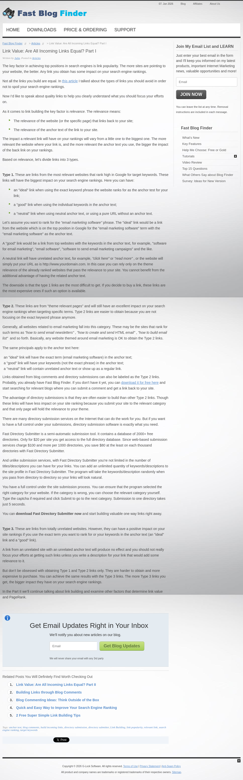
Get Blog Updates (122, 645)
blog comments (31, 727)
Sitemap (176, 772)
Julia (17, 57)
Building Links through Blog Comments (49, 692)
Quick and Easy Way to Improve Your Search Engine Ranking (66, 708)
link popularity (135, 727)
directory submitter (98, 727)
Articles (35, 43)
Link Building (117, 727)
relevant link (150, 727)
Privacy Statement (150, 766)
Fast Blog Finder (12, 43)
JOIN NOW (191, 94)
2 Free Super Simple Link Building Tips (48, 715)
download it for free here (140, 383)
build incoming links (52, 727)
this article (70, 81)
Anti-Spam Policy (171, 766)
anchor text (15, 727)
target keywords (29, 729)
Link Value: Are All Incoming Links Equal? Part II (56, 685)
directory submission (75, 727)
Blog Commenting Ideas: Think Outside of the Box (57, 700)
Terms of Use (130, 766)
